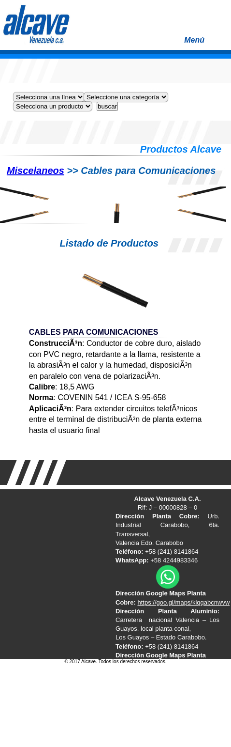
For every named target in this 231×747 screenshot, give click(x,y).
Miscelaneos (35, 170)
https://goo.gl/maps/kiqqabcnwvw (184, 602)
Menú (205, 43)
